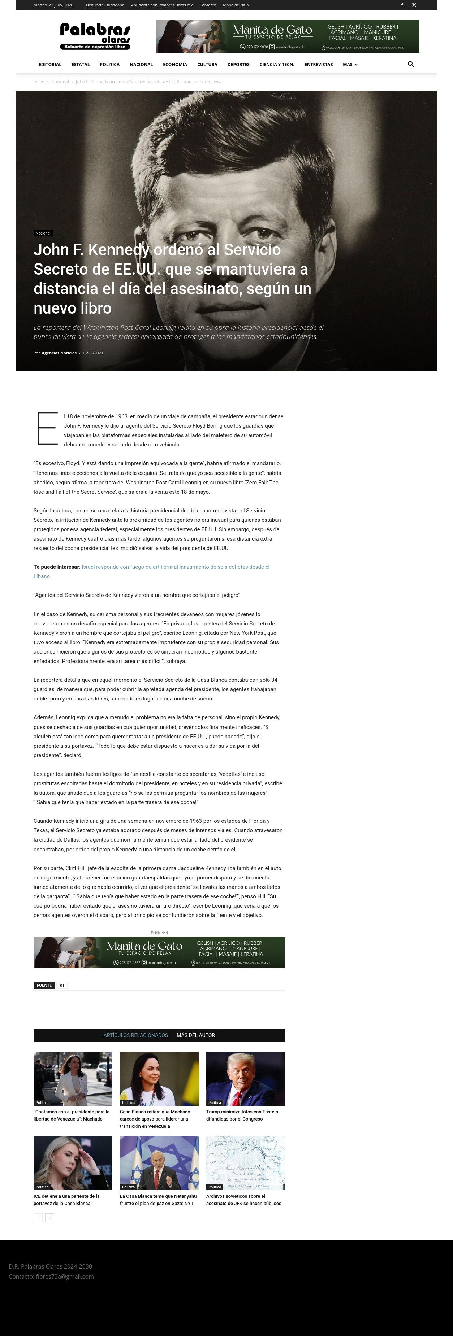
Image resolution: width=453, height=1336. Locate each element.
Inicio (39, 82)
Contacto (207, 5)
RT (62, 985)
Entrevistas (319, 64)
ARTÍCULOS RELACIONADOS (136, 1035)
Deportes (239, 64)
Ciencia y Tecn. (277, 64)
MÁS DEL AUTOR (196, 1035)
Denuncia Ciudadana (105, 5)
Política (110, 64)
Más (350, 64)
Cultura (207, 64)
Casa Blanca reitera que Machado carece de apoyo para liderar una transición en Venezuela (155, 1119)
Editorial (50, 64)
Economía (175, 64)
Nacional (141, 64)
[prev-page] (38, 1217)
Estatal (81, 64)
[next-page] (49, 1217)
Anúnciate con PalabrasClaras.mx (162, 5)
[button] (410, 65)
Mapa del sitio (236, 5)
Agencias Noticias (59, 352)
